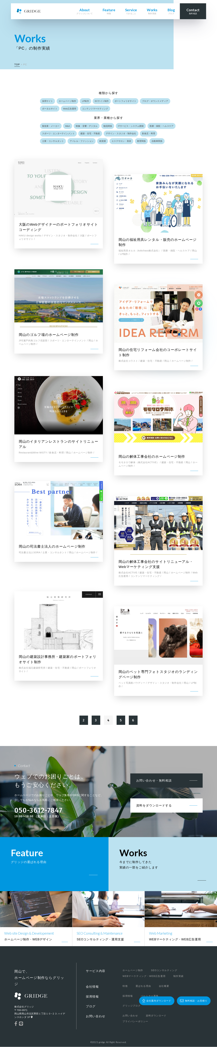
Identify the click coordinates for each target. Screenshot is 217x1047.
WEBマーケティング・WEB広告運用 (142, 976)
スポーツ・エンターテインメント (58, 133)
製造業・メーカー (50, 126)
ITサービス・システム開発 (131, 126)
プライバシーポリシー (134, 1021)
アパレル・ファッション (81, 141)
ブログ (91, 1006)
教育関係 (141, 141)
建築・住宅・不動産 (90, 133)
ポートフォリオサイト (125, 101)
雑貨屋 (102, 141)
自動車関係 (157, 141)
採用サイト (47, 101)
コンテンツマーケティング (95, 108)
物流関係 (108, 126)
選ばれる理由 (141, 986)
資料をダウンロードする (154, 806)
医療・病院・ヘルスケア (161, 126)
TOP (17, 64)
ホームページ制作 (67, 101)
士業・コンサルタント (53, 141)
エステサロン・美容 (121, 141)
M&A (67, 126)
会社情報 (92, 987)
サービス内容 (95, 971)
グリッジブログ (130, 1006)
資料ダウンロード (154, 1016)
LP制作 (85, 101)
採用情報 (92, 996)
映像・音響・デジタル (87, 126)
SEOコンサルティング (162, 970)
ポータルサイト (49, 108)
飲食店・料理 (148, 133)
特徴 (123, 986)
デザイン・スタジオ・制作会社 (121, 133)
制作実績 (177, 976)
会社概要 (162, 986)
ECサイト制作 (102, 101)
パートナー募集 (148, 996)
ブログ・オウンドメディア (155, 101)
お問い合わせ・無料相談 (154, 780)
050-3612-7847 (38, 810)
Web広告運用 (69, 108)
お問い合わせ (95, 1016)
